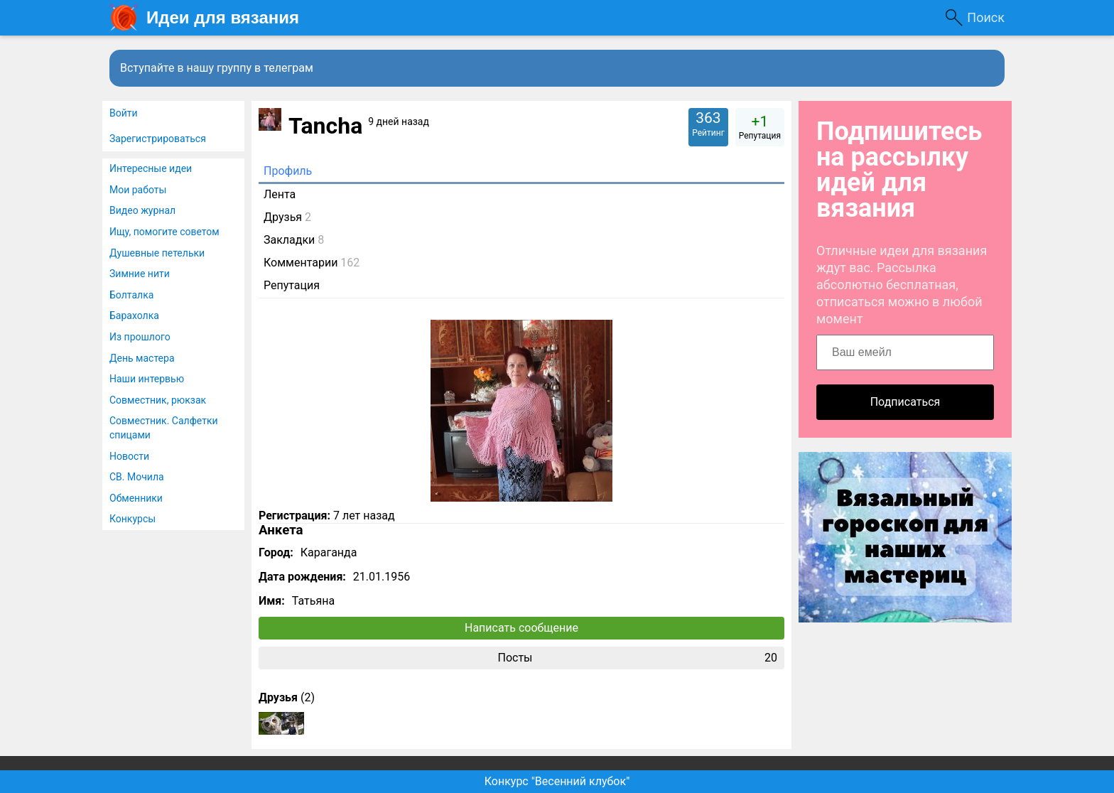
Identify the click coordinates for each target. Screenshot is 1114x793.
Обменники (136, 498)
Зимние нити (139, 273)
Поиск (986, 17)
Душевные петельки (157, 253)
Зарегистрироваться (157, 138)
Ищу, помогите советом (164, 231)
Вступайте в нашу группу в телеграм (216, 68)
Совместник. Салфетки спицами (163, 428)
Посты (637, 658)
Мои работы (137, 189)
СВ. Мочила (136, 476)
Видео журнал (142, 210)
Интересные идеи (150, 168)
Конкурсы (132, 518)
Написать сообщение (521, 628)
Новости (129, 456)
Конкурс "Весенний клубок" (557, 781)
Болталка (131, 295)
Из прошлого (140, 336)
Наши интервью (146, 378)
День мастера (142, 358)
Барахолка (134, 315)
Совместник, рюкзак (157, 400)
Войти (123, 113)
